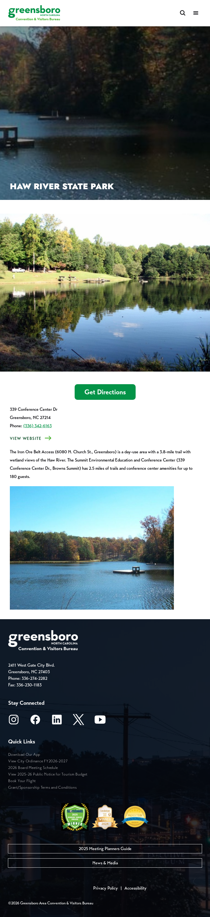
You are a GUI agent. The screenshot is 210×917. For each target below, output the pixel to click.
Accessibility (135, 888)
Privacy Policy (105, 888)
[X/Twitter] (78, 721)
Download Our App (24, 754)
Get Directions (105, 392)
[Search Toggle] (183, 13)
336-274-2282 (34, 678)
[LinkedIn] (56, 721)
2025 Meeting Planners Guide (105, 848)
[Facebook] (35, 721)
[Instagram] (13, 721)
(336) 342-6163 (37, 425)
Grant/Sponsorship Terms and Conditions (42, 787)
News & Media (105, 862)
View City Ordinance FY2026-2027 (38, 761)
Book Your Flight (22, 781)
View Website (26, 438)
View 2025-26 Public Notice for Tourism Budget (48, 774)
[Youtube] (100, 721)
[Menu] (196, 13)
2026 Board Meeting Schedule (33, 767)
